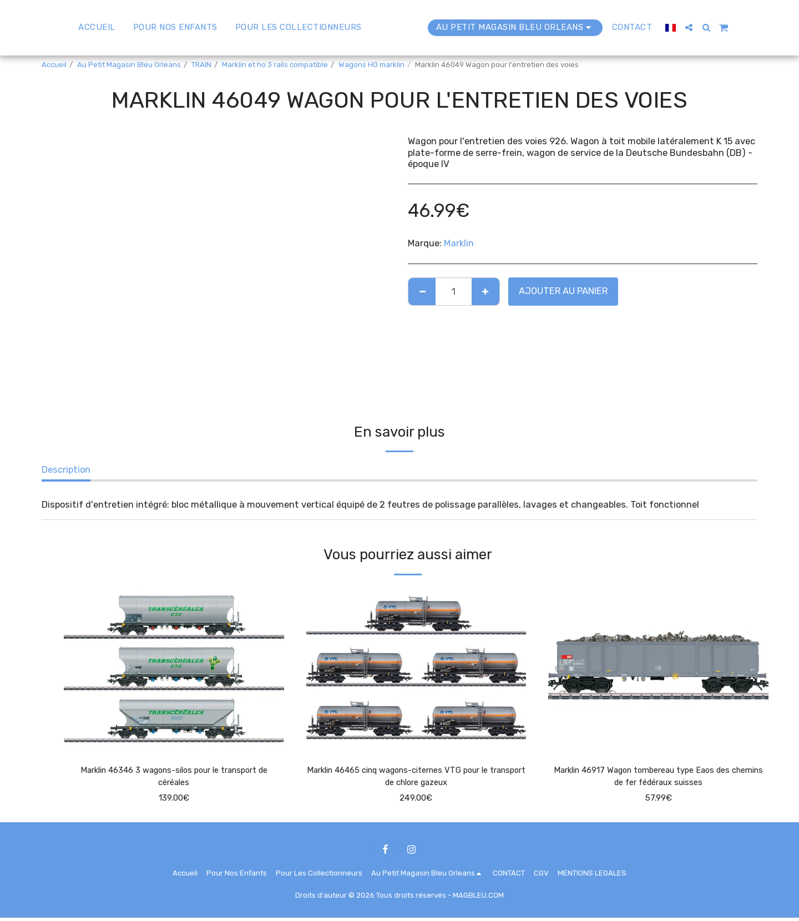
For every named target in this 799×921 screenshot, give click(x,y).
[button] (715, 27)
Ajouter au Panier (563, 291)
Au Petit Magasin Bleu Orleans (129, 64)
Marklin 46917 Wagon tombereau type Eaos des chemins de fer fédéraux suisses (658, 778)
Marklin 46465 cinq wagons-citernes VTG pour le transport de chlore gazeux (415, 778)
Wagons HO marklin (371, 64)
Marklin (459, 243)
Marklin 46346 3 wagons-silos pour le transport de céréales (174, 778)
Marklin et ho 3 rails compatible (275, 64)
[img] (174, 668)
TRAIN (201, 64)
